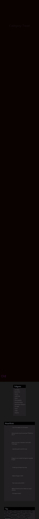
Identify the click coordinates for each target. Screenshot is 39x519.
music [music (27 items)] (7, 490)
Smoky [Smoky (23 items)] (19, 497)
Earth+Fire (17, 354)
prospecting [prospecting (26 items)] (29, 490)
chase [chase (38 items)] (7, 477)
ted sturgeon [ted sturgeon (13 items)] (26, 500)
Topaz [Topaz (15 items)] (32, 500)
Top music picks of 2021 (18, 445)
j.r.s (29, 517)
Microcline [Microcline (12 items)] (7, 487)
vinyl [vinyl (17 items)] (16, 503)
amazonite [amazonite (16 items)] (18, 473)
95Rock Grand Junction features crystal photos (21, 451)
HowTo (16, 356)
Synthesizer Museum (20, 366)
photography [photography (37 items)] (20, 490)
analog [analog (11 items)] (28, 473)
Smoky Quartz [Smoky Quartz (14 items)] (25, 497)
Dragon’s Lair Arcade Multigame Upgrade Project (22, 421)
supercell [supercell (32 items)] (7, 500)
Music (16, 360)
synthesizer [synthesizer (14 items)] (14, 500)
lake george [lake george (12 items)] (18, 483)
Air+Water (17, 352)
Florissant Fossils (16, 455)
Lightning (17, 358)
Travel (16, 370)
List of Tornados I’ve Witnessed (20, 389)
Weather (17, 374)
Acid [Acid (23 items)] (13, 473)
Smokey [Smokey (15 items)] (13, 497)
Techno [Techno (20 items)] (20, 500)
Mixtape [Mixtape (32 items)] (16, 487)
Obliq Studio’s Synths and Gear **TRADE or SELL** (22, 396)
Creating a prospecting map (19, 429)
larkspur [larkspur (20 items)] (24, 483)
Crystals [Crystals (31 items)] (27, 477)
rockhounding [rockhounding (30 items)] (25, 494)
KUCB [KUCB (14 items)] (13, 483)
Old (3, 338)
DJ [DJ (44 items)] (26, 480)
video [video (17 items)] (12, 503)
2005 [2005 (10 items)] (9, 473)
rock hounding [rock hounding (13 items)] (7, 497)
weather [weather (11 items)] (20, 503)
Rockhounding (18, 364)
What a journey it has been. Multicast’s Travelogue (21, 405)
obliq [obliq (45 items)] (12, 490)
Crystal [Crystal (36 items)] (21, 477)
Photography (18, 362)
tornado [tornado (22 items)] (7, 503)
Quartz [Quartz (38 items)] (7, 494)
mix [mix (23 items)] (11, 487)
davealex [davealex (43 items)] (8, 480)
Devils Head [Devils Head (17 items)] (15, 480)
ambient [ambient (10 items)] (23, 473)
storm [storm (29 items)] (32, 497)
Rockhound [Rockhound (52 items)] (15, 494)
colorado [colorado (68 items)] (14, 477)
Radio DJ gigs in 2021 (17, 437)
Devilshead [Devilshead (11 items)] (21, 480)
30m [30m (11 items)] (6, 473)
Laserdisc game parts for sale (19, 411)
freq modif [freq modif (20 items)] (7, 483)
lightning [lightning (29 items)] (31, 483)
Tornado (17, 368)
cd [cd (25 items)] (31, 473)
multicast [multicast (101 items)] (25, 487)
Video (16, 372)
